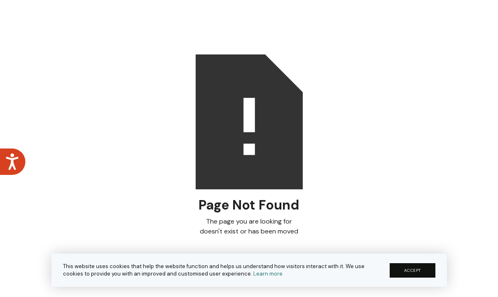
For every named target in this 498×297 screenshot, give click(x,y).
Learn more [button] (268, 273)
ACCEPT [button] (412, 270)
